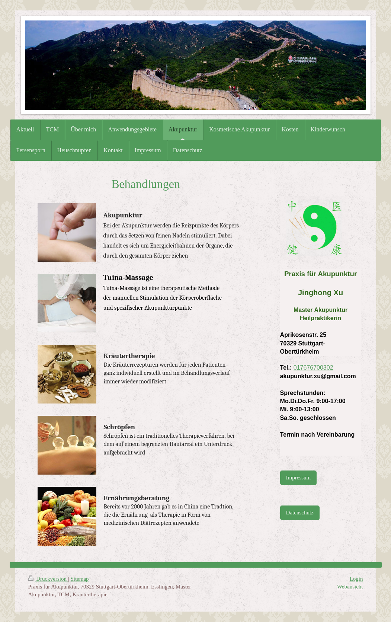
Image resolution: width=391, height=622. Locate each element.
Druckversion (48, 579)
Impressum (298, 478)
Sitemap (79, 579)
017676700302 (313, 367)
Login (356, 579)
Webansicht (350, 587)
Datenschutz (300, 513)
